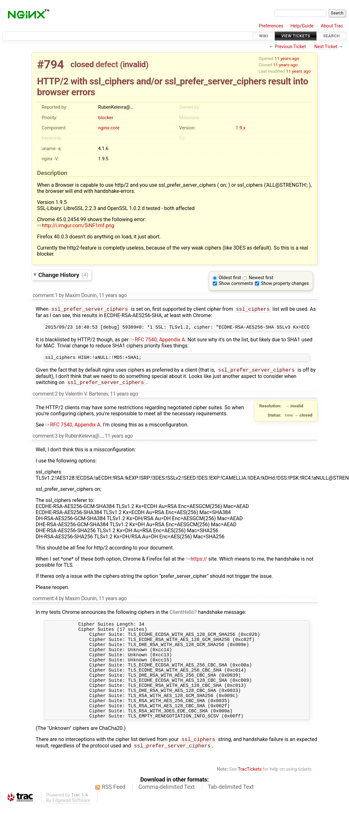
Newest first (261, 277)
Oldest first (230, 277)
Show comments (236, 283)
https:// (196, 563)
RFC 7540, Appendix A (157, 341)
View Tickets (295, 35)
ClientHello (182, 616)
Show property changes (285, 283)
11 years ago (287, 58)
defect (107, 64)
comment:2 (45, 398)
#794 (50, 64)
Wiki (263, 35)
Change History (63, 274)
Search (331, 35)
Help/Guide (302, 26)
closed (82, 64)
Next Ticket (325, 46)
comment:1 (45, 295)
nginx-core (109, 128)
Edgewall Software (71, 823)
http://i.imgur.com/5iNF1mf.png (75, 225)
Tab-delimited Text (231, 810)
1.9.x (241, 128)
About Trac (332, 26)
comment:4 (45, 602)
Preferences (271, 26)
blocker (105, 117)
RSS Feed (113, 810)
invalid (134, 64)
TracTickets (250, 792)
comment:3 (45, 440)
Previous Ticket (290, 46)
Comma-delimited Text (166, 810)
